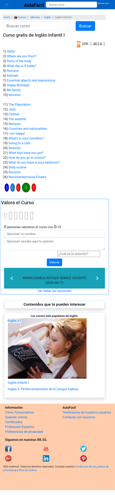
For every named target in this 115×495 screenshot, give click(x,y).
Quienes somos (16, 417)
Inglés (47, 17)
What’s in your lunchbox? (26, 138)
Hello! (11, 51)
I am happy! (17, 133)
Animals (13, 75)
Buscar (85, 26)
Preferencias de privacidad (24, 432)
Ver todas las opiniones (54, 291)
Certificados (13, 422)
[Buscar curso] (71, 5)
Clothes (14, 114)
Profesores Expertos (19, 427)
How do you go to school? (27, 158)
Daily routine (17, 167)
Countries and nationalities (28, 129)
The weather (17, 119)
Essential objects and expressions (31, 80)
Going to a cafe (19, 143)
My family (14, 90)
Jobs (12, 109)
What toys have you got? (26, 153)
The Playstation (19, 104)
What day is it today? (21, 66)
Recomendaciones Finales (27, 177)
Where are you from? (22, 56)
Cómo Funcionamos (19, 412)
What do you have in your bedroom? (34, 162)
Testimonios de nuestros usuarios (87, 412)
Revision (13, 71)
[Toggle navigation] (6, 4)
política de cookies (27, 470)
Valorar (54, 262)
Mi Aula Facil (103, 3)
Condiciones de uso (85, 466)
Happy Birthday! (18, 85)
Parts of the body (19, 61)
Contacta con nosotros (79, 417)
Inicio (7, 17)
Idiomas (35, 17)
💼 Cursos (20, 17)
